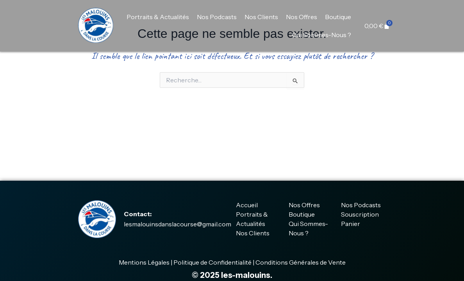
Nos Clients (261, 17)
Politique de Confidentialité (212, 262)
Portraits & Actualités (158, 17)
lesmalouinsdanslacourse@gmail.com (177, 224)
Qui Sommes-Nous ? (321, 35)
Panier (350, 224)
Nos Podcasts (217, 17)
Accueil (247, 205)
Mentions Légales (144, 262)
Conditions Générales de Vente (300, 262)
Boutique (338, 17)
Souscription (360, 214)
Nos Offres (301, 17)
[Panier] (377, 26)
